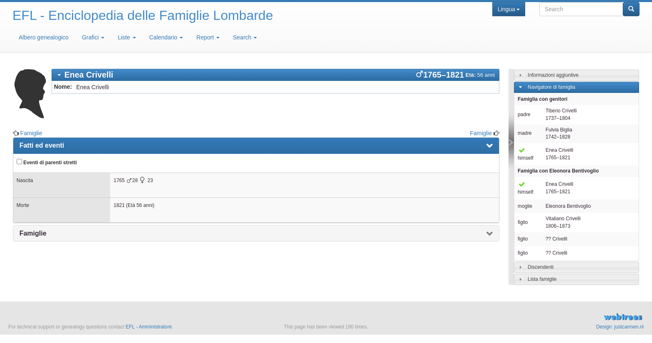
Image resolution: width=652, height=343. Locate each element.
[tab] (275, 75)
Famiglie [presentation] (33, 233)
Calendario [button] (166, 37)
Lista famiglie (542, 279)
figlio (523, 222)
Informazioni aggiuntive (553, 75)
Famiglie (31, 133)
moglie (525, 206)
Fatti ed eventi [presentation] (42, 145)
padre (524, 114)
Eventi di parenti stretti (47, 162)
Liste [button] (127, 37)
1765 (119, 180)
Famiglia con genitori (543, 99)
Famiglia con (558, 171)
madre (525, 133)
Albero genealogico (44, 37)
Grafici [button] (93, 37)
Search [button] (245, 37)
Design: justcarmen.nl (620, 327)
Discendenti (540, 267)
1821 (119, 205)
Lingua (509, 9)
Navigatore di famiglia (551, 87)
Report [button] (208, 37)
